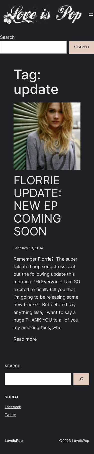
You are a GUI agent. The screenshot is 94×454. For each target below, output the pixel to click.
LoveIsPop (14, 441)
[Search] (81, 379)
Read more (25, 339)
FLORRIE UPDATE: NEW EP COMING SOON (38, 205)
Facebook (13, 407)
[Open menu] (91, 15)
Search (7, 37)
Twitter (10, 415)
